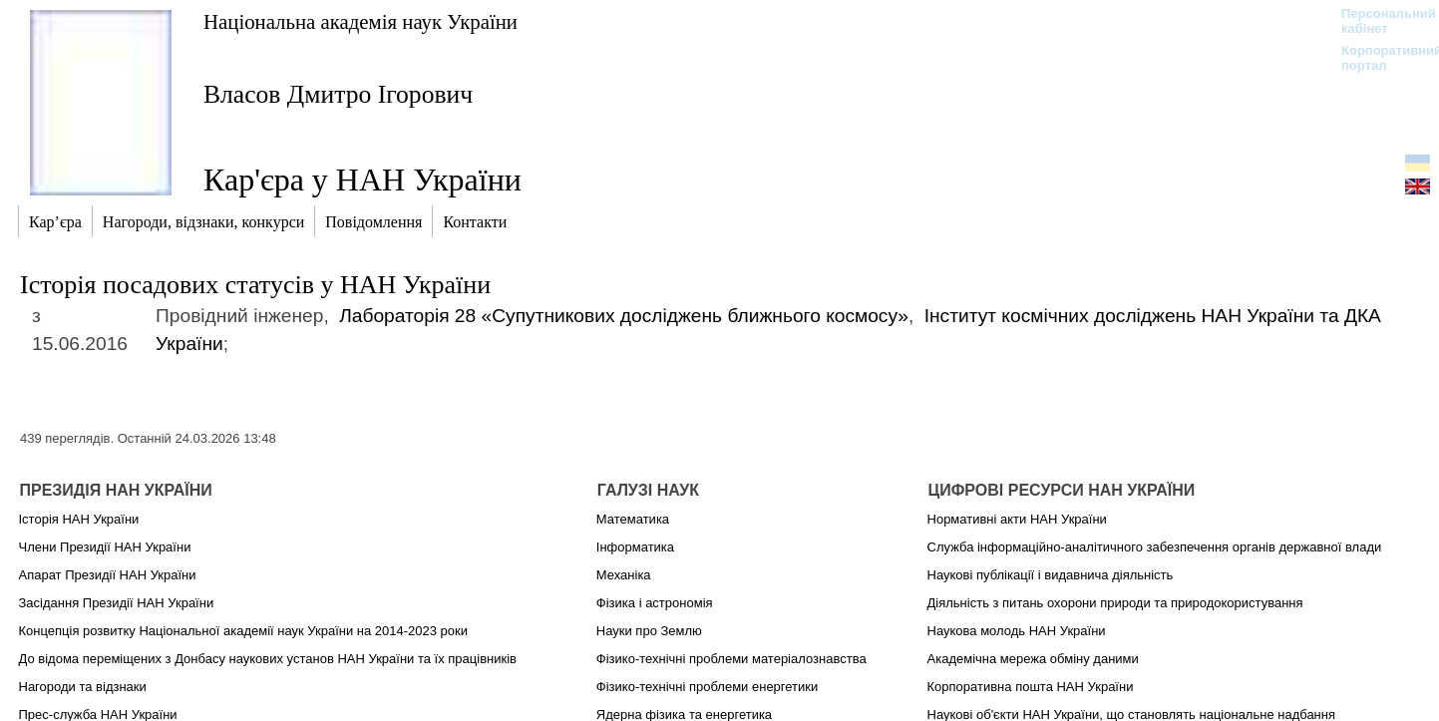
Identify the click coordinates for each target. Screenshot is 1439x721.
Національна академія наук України (360, 21)
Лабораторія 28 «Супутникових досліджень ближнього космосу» (623, 315)
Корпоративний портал (1378, 58)
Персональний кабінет (1378, 21)
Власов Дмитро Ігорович (338, 94)
